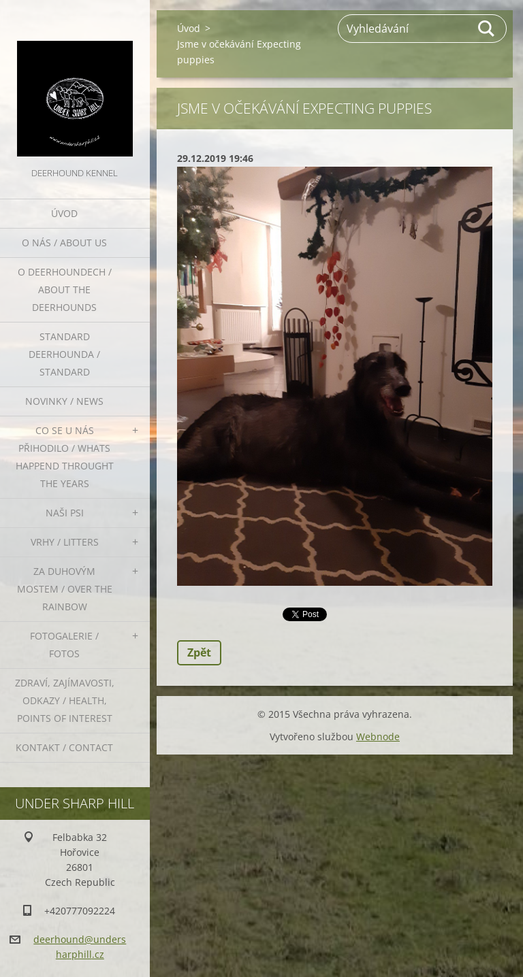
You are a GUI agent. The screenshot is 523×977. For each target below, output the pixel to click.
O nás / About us (64, 242)
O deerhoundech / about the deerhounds (65, 289)
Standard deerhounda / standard (64, 354)
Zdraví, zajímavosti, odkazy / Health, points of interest (64, 700)
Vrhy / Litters (65, 541)
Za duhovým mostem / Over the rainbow (64, 589)
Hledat (487, 28)
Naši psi (65, 512)
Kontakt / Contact (64, 747)
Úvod (64, 213)
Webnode (378, 736)
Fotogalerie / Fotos (64, 644)
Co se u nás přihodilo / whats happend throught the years (65, 457)
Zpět (199, 652)
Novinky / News (64, 401)
